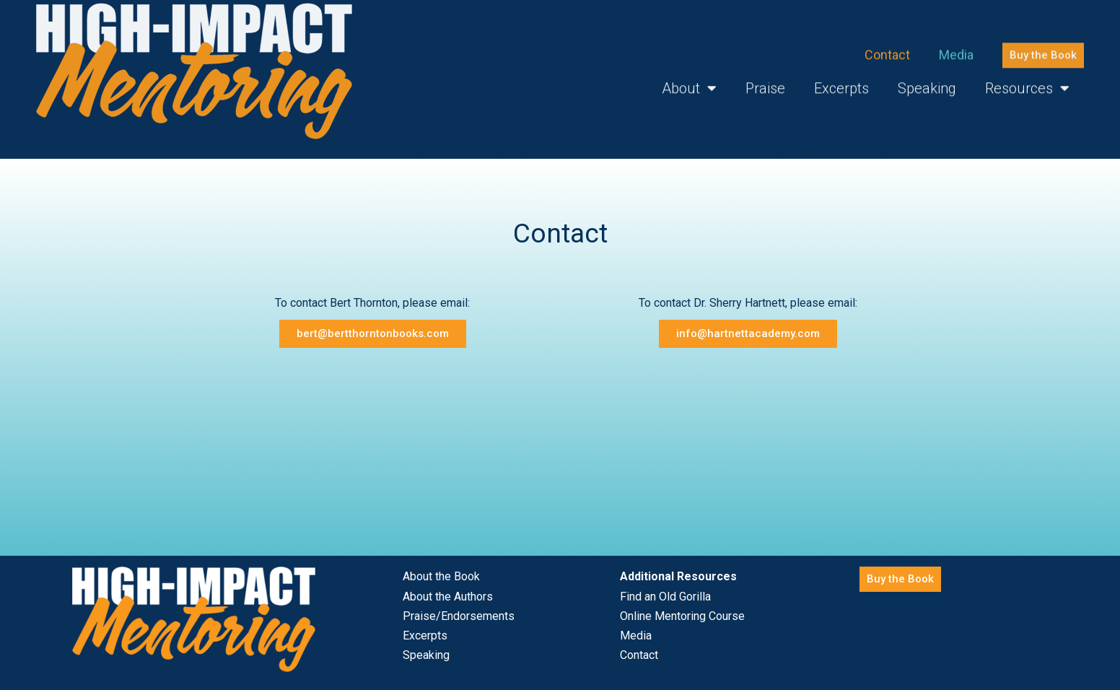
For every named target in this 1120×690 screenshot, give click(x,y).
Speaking (927, 79)
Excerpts (841, 79)
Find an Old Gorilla (665, 596)
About (689, 79)
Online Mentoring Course (682, 616)
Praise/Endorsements (459, 616)
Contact (887, 45)
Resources (1027, 79)
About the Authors (448, 596)
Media (956, 45)
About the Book (441, 576)
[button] (1043, 45)
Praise (765, 79)
